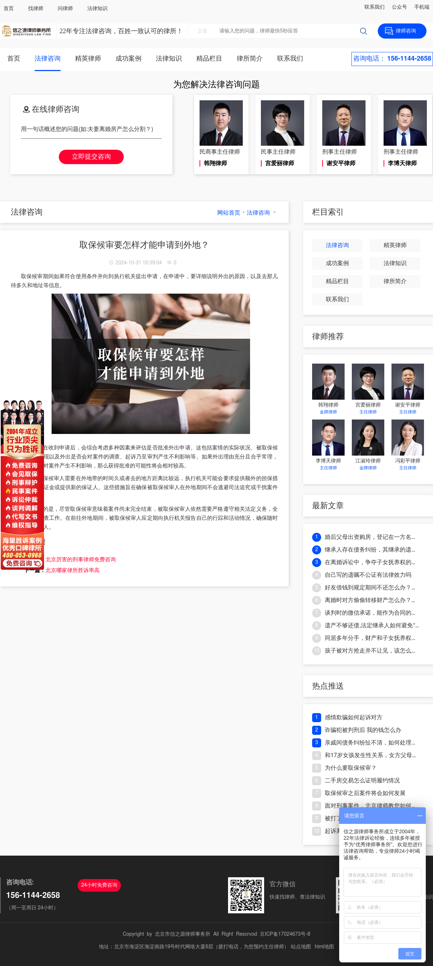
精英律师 (88, 59)
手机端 (421, 7)
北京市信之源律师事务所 (182, 934)
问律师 (65, 8)
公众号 (399, 7)
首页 (9, 8)
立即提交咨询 (91, 157)
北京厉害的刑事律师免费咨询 (80, 559)
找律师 (35, 8)
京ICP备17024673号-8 (285, 934)
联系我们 (374, 7)
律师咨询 (406, 31)
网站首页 (228, 213)
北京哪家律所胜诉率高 (72, 570)
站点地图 (301, 946)
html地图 (324, 946)
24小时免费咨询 (99, 885)
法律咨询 (48, 59)
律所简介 (250, 59)
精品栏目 (209, 59)
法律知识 (97, 8)
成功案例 (128, 59)
